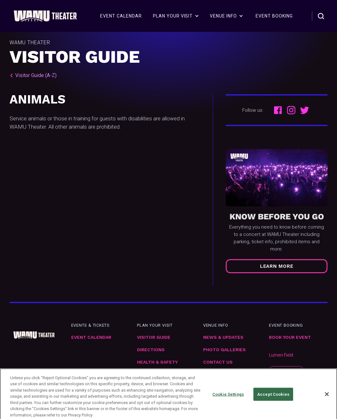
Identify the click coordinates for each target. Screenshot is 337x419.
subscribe (286, 370)
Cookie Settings (228, 398)
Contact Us (218, 362)
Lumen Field (281, 355)
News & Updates (223, 337)
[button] (176, 15)
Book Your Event (290, 337)
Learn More (276, 266)
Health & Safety (157, 362)
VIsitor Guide (153, 337)
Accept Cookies (273, 398)
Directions (151, 350)
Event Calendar (91, 337)
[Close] (327, 399)
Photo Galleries (224, 350)
